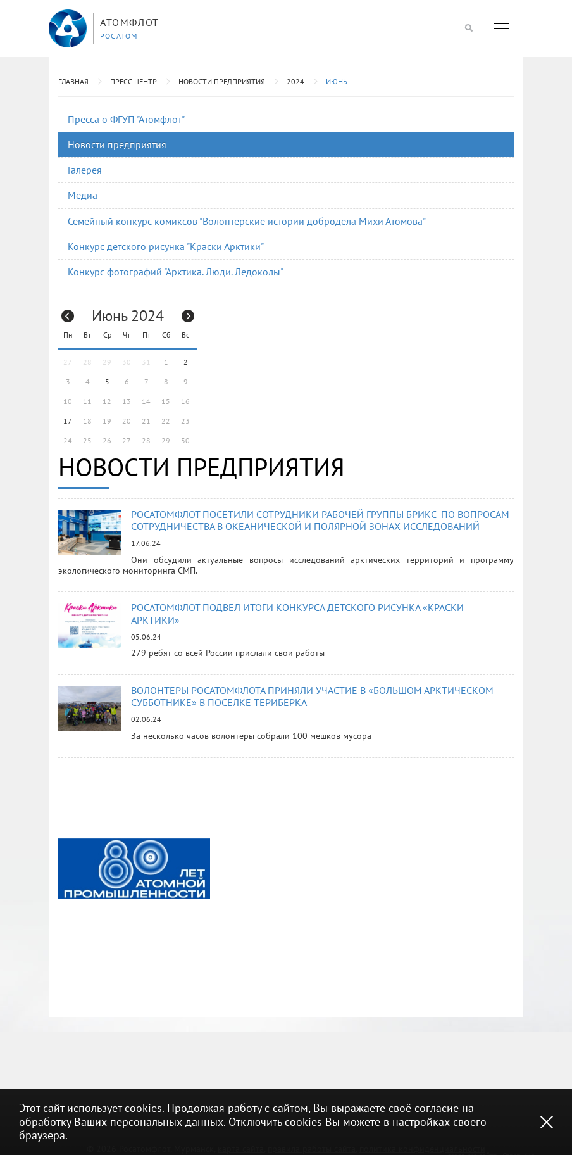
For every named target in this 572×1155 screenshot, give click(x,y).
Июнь (336, 81)
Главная (73, 81)
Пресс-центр (133, 81)
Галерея (85, 169)
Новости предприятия (221, 81)
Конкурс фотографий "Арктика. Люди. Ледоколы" (175, 271)
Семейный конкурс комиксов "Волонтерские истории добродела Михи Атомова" (247, 221)
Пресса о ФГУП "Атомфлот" (126, 119)
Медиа (82, 195)
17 (67, 421)
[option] (134, 868)
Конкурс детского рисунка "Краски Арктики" (166, 246)
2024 (295, 81)
